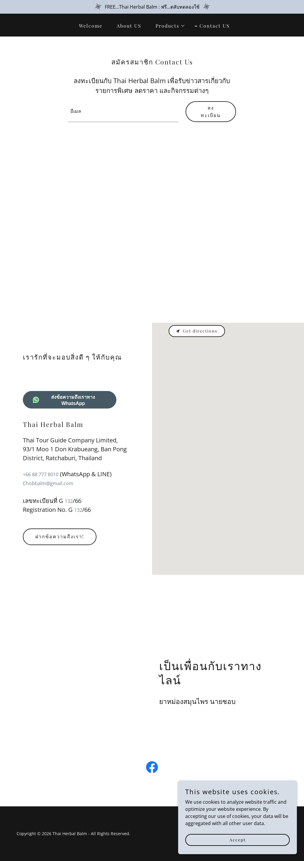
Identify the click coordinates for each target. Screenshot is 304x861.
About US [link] (129, 26)
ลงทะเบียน (211, 111)
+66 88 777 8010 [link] (40, 474)
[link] (152, 768)
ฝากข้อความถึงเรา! (59, 536)
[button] (168, 25)
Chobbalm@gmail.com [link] (48, 483)
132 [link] (69, 501)
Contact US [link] (215, 26)
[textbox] (123, 111)
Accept (237, 840)
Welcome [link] (90, 26)
